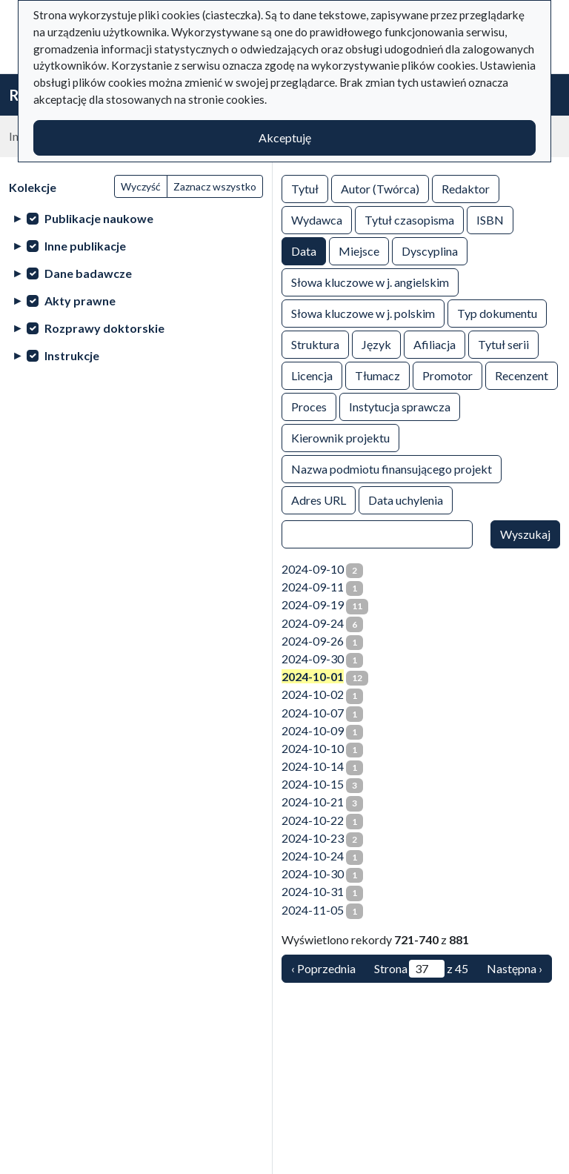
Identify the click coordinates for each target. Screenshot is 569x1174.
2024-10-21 (313, 802)
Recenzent (521, 374)
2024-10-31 (313, 891)
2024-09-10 (313, 569)
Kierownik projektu (340, 437)
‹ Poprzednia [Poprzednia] (323, 968)
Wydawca (316, 219)
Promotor (447, 374)
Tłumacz (377, 374)
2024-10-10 (313, 748)
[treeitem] (136, 218)
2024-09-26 (313, 641)
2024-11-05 (313, 910)
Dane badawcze (88, 273)
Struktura (315, 343)
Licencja (312, 374)
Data (303, 250)
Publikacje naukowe (98, 218)
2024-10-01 (313, 676)
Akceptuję (285, 137)
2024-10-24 (313, 856)
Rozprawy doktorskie (104, 328)
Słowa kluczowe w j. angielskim (370, 281)
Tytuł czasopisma (409, 219)
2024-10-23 (313, 838)
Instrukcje (71, 355)
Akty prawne (80, 301)
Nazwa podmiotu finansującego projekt (391, 468)
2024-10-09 (313, 730)
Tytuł (305, 188)
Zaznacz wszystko (214, 186)
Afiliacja (434, 343)
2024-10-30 (313, 873)
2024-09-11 (313, 587)
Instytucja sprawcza (399, 406)
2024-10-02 (313, 694)
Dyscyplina (430, 250)
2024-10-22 (313, 820)
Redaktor (466, 188)
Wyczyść (141, 186)
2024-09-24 (313, 623)
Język (376, 343)
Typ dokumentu (497, 312)
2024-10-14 (313, 766)
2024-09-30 (313, 658)
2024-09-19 (313, 604)
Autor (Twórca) (380, 188)
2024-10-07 (313, 713)
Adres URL (318, 499)
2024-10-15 (313, 784)
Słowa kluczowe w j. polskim (363, 312)
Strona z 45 (421, 969)
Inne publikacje (85, 246)
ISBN (490, 219)
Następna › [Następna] (514, 968)
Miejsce (359, 250)
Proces (309, 406)
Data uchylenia (405, 499)
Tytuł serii (503, 343)
